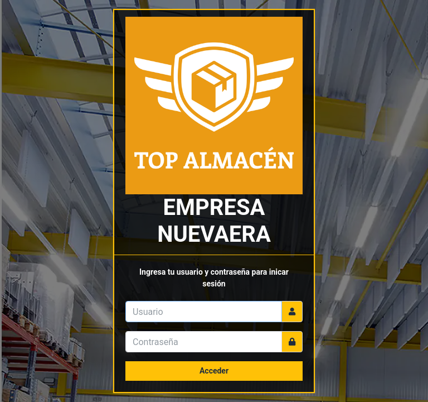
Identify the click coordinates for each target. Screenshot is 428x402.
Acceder (214, 370)
